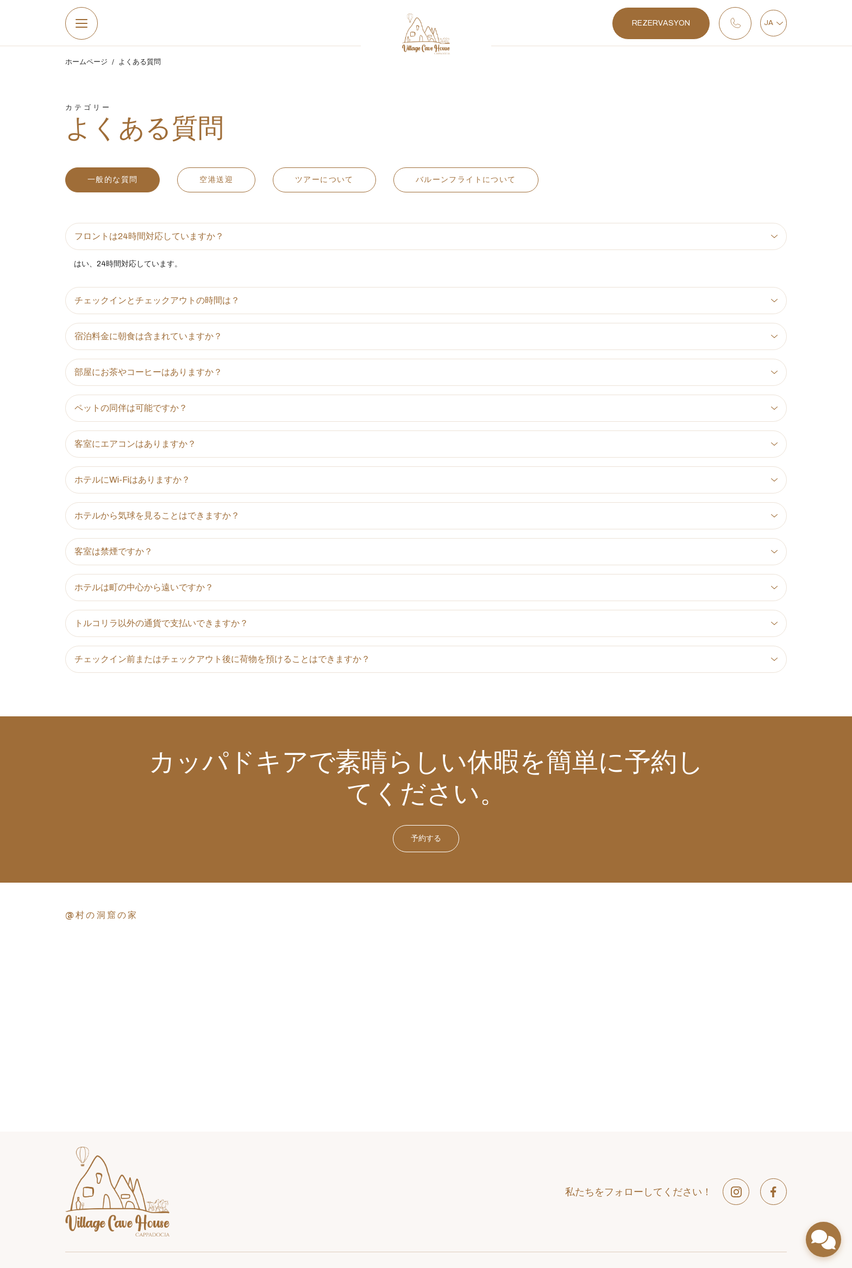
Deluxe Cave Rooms (556, 1143)
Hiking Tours (714, 1188)
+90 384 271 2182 (103, 1125)
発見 (361, 1173)
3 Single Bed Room (554, 1219)
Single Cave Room (553, 1204)
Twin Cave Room (551, 1188)
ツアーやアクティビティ (395, 1188)
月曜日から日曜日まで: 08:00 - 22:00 (134, 1160)
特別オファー (376, 1158)
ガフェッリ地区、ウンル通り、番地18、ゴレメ (151, 1108)
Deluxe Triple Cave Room (565, 1158)
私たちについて (380, 1127)
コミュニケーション (388, 1219)
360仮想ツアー (379, 1204)
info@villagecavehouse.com (121, 1143)
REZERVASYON (655, 25)
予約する (426, 868)
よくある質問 (139, 66)
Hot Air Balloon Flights (732, 1143)
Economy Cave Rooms (561, 1127)
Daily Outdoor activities (733, 1173)
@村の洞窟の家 (101, 918)
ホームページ (86, 66)
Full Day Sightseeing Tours (739, 1158)
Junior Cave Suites (554, 1173)
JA (770, 24)
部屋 (361, 1143)
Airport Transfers (722, 1127)
